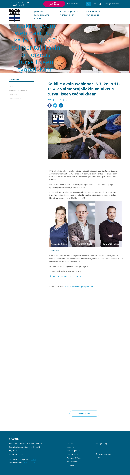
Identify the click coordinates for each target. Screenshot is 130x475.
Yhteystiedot (67, 15)
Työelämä (13, 94)
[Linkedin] (101, 444)
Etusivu (70, 443)
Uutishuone (92, 15)
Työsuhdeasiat (15, 98)
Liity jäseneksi (54, 4)
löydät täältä (29, 462)
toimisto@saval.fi (19, 4)
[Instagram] (106, 444)
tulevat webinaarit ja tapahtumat (79, 286)
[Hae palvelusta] (76, 4)
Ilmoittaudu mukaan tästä (65, 276)
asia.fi (37, 18)
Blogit (11, 86)
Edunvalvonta (94, 12)
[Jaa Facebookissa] (49, 105)
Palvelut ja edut (69, 12)
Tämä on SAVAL (41, 15)
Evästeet (99, 457)
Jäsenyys (38, 12)
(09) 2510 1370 (16, 2)
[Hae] (88, 4)
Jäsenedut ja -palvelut (18, 90)
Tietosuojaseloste (103, 454)
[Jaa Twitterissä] (55, 105)
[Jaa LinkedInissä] (61, 105)
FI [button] (95, 3)
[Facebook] (97, 444)
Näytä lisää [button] (84, 414)
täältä (33, 459)
